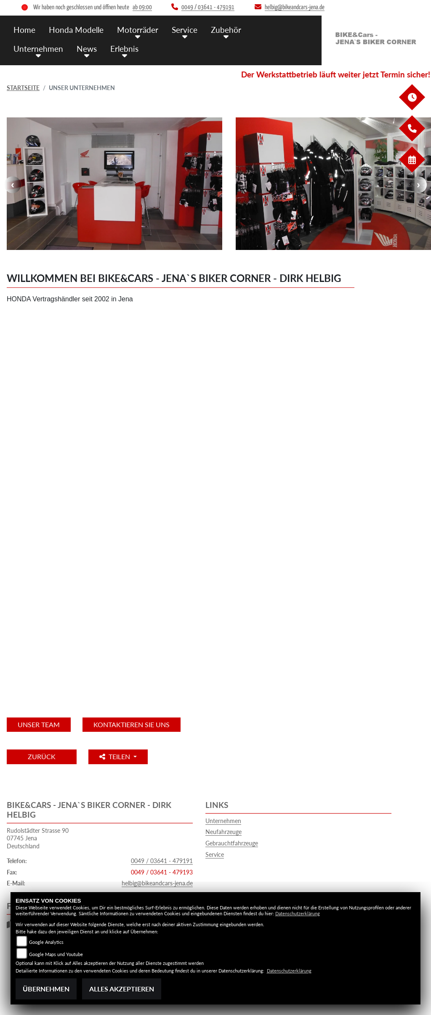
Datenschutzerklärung (297, 913)
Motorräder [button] (137, 30)
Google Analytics (46, 942)
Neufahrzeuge (223, 831)
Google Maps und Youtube (56, 954)
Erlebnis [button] (124, 48)
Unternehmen (223, 820)
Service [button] (184, 30)
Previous (12, 184)
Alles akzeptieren (121, 989)
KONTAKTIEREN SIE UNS (131, 724)
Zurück (42, 756)
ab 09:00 (142, 7)
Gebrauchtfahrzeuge (231, 843)
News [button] (87, 48)
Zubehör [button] (226, 30)
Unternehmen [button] (38, 48)
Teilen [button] (115, 756)
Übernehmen (46, 989)
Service (214, 854)
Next (418, 184)
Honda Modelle (76, 30)
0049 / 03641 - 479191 (162, 860)
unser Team (39, 724)
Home (24, 30)
